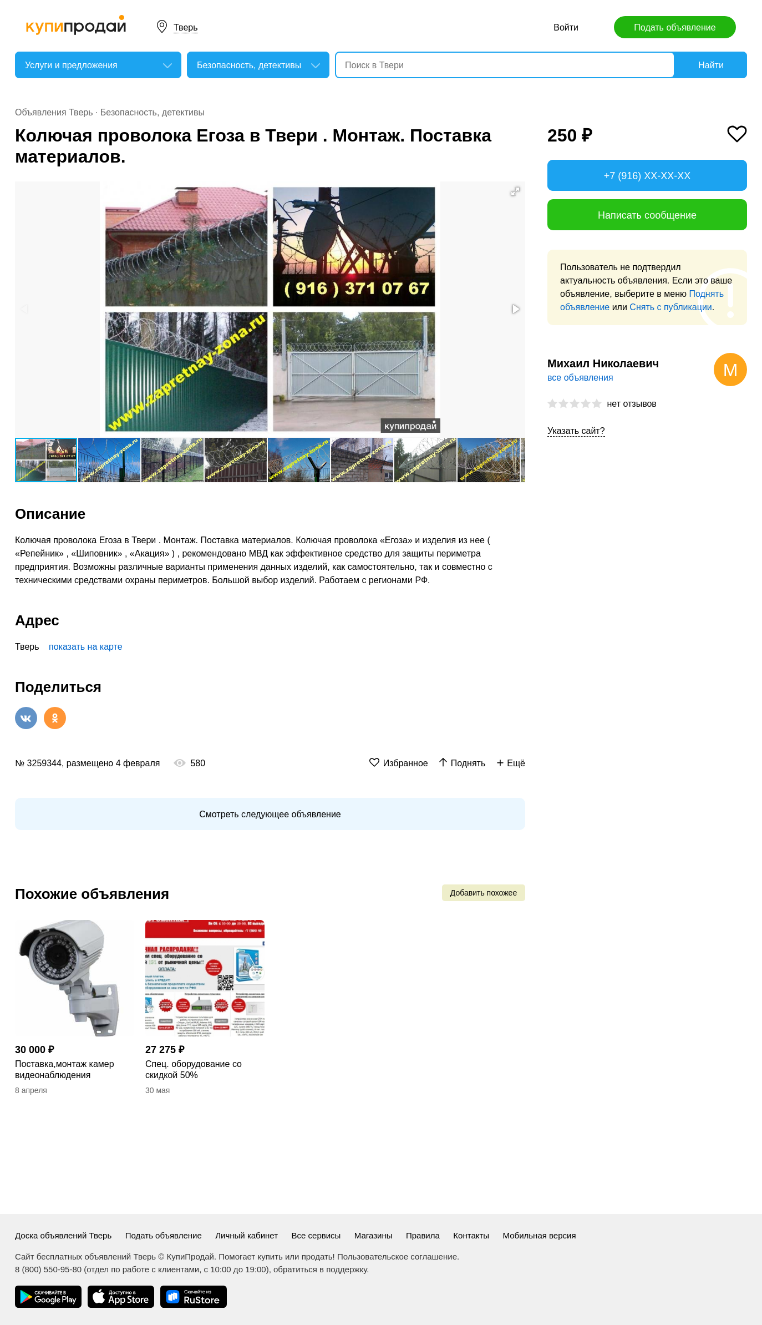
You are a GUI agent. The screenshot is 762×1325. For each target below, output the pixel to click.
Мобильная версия (539, 1235)
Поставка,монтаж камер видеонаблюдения (64, 1069)
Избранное (405, 763)
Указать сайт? (576, 431)
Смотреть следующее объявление (270, 814)
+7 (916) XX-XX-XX (647, 175)
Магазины (373, 1235)
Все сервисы (316, 1235)
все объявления (580, 377)
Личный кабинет (246, 1235)
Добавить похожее (483, 892)
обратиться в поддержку (320, 1269)
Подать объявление (674, 27)
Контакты (471, 1235)
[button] (515, 191)
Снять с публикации (670, 307)
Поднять (468, 763)
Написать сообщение (647, 215)
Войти (565, 27)
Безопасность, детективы (152, 112)
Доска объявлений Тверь (63, 1235)
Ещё (516, 763)
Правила (423, 1235)
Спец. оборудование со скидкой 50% (193, 1069)
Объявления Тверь (54, 112)
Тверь (186, 27)
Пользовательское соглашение (397, 1256)
